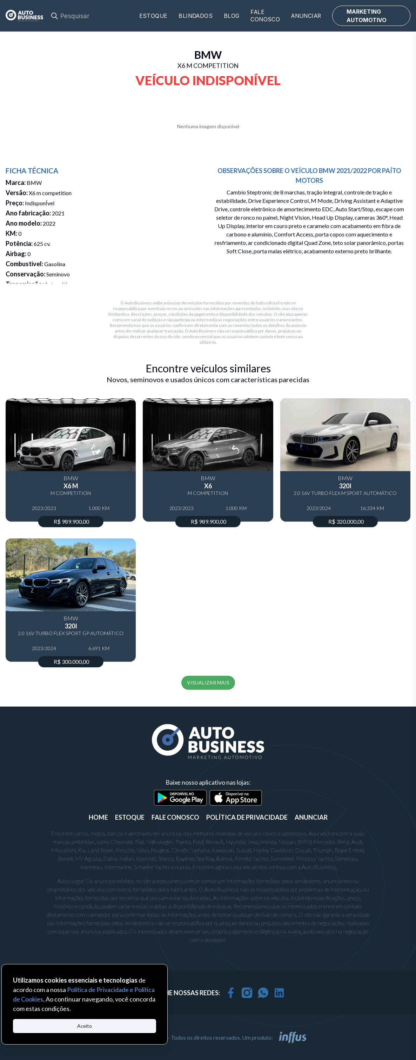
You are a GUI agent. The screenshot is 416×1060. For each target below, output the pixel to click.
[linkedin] (279, 992)
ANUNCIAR (311, 817)
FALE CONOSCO (175, 817)
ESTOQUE (130, 817)
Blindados (196, 16)
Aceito (84, 1026)
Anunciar (306, 16)
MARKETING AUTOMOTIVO (367, 15)
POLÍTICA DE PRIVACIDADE (247, 817)
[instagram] (247, 992)
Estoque (153, 16)
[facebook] (231, 992)
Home (98, 817)
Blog (232, 16)
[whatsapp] (263, 992)
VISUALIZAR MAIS (208, 683)
